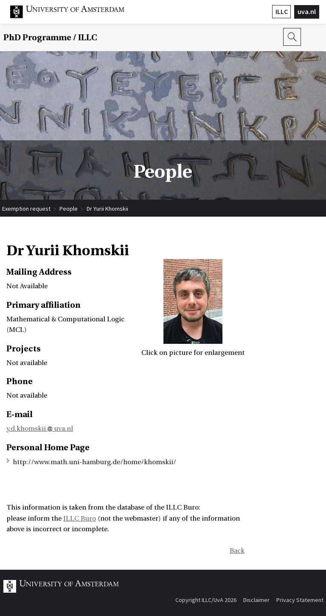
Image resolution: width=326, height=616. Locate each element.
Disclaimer (256, 600)
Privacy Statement (299, 600)
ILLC (281, 11)
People (68, 208)
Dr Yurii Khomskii (107, 208)
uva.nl (307, 11)
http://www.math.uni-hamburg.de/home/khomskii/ (94, 462)
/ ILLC (50, 37)
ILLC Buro (79, 518)
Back (237, 551)
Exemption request (26, 208)
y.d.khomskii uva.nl (39, 428)
